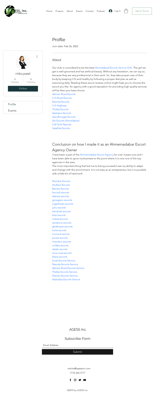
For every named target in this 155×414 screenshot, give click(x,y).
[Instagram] (75, 380)
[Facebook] (70, 380)
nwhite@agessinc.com (79, 368)
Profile (12, 104)
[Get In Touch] (142, 11)
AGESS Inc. (78, 329)
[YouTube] (84, 380)
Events (12, 110)
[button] (126, 11)
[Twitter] (79, 380)
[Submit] (77, 352)
